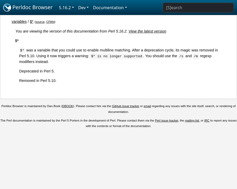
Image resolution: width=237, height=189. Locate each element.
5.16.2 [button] (65, 7)
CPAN (50, 21)
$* (32, 21)
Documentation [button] (108, 7)
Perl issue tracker (166, 120)
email (147, 106)
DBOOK (67, 106)
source (40, 21)
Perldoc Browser (28, 8)
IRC (206, 120)
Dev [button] (82, 7)
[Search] (198, 8)
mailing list (192, 120)
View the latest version (147, 31)
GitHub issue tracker (125, 106)
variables (19, 21)
